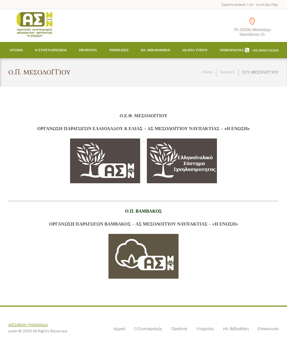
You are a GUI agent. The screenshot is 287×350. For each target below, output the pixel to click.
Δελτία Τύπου (195, 50)
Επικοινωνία (232, 50)
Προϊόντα (88, 50)
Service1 (227, 72)
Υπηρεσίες (119, 50)
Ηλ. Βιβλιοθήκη (155, 50)
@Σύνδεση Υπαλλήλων (28, 324)
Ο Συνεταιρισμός (51, 50)
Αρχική (16, 50)
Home (207, 72)
